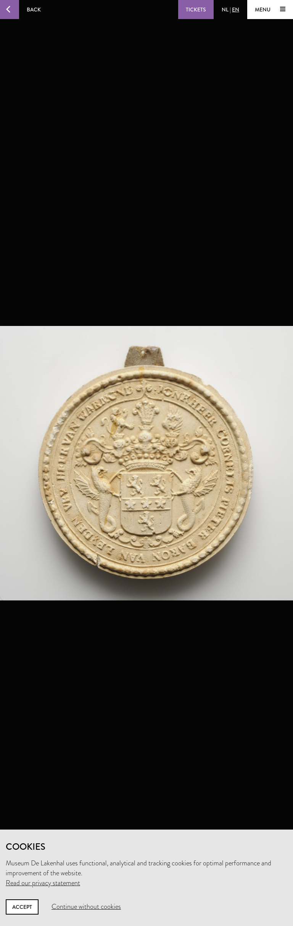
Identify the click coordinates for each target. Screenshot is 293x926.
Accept (22, 907)
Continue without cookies (86, 907)
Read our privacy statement (43, 883)
